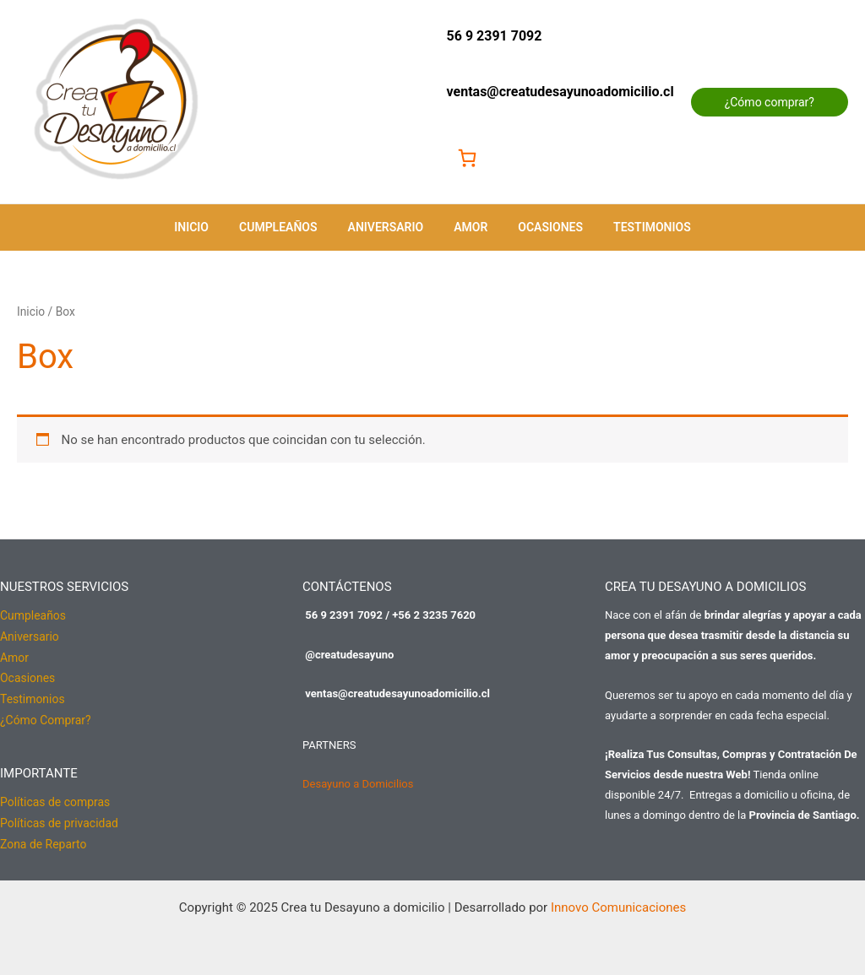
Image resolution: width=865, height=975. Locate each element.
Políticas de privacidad (59, 818)
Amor (467, 227)
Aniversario (389, 227)
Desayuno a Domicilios (357, 783)
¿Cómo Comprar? (45, 716)
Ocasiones (540, 227)
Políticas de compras (55, 797)
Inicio (208, 227)
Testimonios (635, 227)
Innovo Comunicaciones (618, 900)
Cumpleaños (288, 227)
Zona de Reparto (43, 838)
